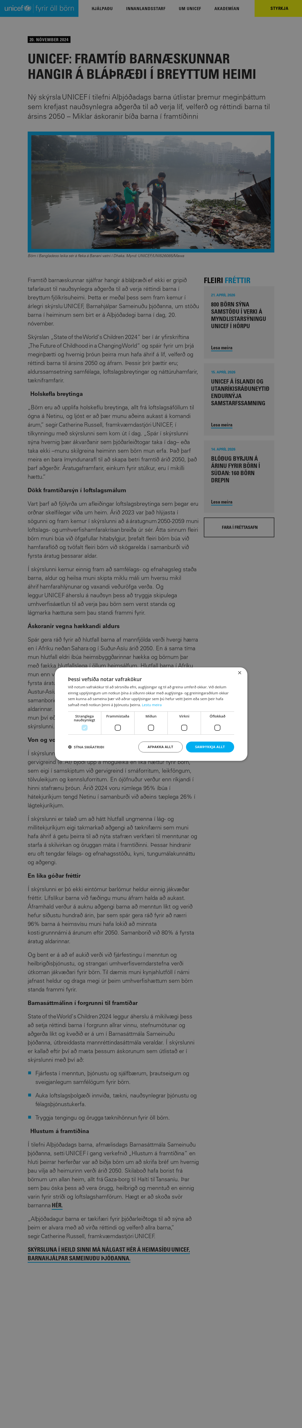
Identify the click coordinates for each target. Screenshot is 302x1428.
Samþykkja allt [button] (210, 746)
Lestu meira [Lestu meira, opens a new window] (151, 704)
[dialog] (151, 714)
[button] (86, 747)
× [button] (239, 673)
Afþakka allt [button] (160, 746)
